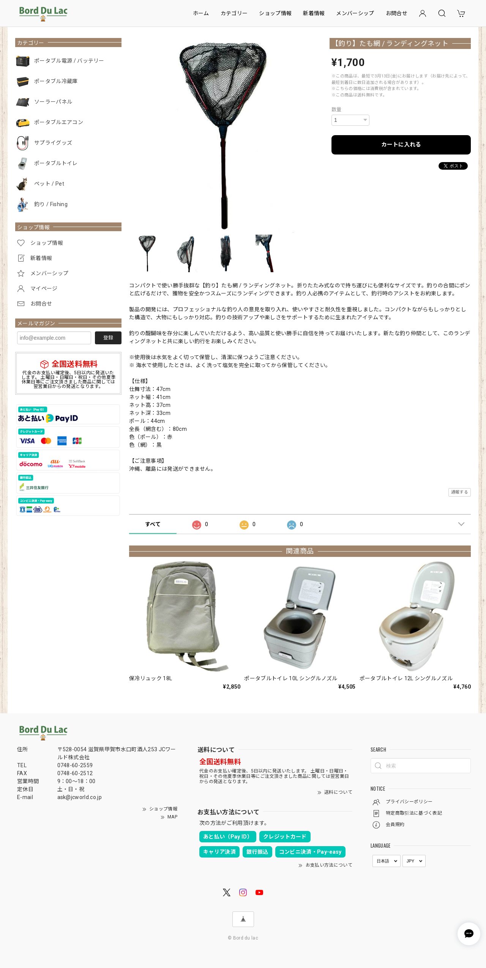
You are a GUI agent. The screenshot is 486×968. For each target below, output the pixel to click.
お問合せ (396, 13)
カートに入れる (401, 144)
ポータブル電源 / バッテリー (69, 61)
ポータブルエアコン (58, 122)
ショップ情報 (275, 13)
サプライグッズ (53, 143)
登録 (108, 338)
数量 (336, 109)
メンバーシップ (355, 13)
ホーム (201, 13)
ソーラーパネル (53, 102)
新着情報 (314, 13)
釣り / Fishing (51, 204)
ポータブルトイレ (56, 163)
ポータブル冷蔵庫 (56, 81)
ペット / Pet (49, 184)
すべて (153, 524)
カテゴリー (234, 13)
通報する (459, 492)
